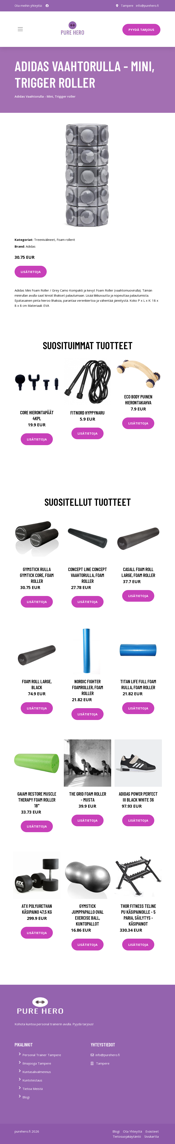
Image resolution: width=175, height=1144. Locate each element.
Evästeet (152, 1131)
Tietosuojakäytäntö (127, 1136)
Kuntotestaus (32, 1080)
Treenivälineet (44, 239)
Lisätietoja (31, 272)
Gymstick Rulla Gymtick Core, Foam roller (37, 575)
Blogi (26, 1097)
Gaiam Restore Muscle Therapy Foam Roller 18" (36, 799)
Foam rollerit (66, 239)
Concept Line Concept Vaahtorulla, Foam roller (87, 575)
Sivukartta (151, 1136)
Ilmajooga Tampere (36, 1063)
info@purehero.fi (147, 6)
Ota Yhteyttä (132, 1131)
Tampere (127, 6)
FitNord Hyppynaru (87, 412)
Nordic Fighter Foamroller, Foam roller (87, 687)
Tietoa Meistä (32, 1089)
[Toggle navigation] (20, 29)
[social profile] (47, 6)
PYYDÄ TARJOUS (141, 29)
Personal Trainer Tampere (41, 1055)
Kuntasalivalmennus (36, 1072)
